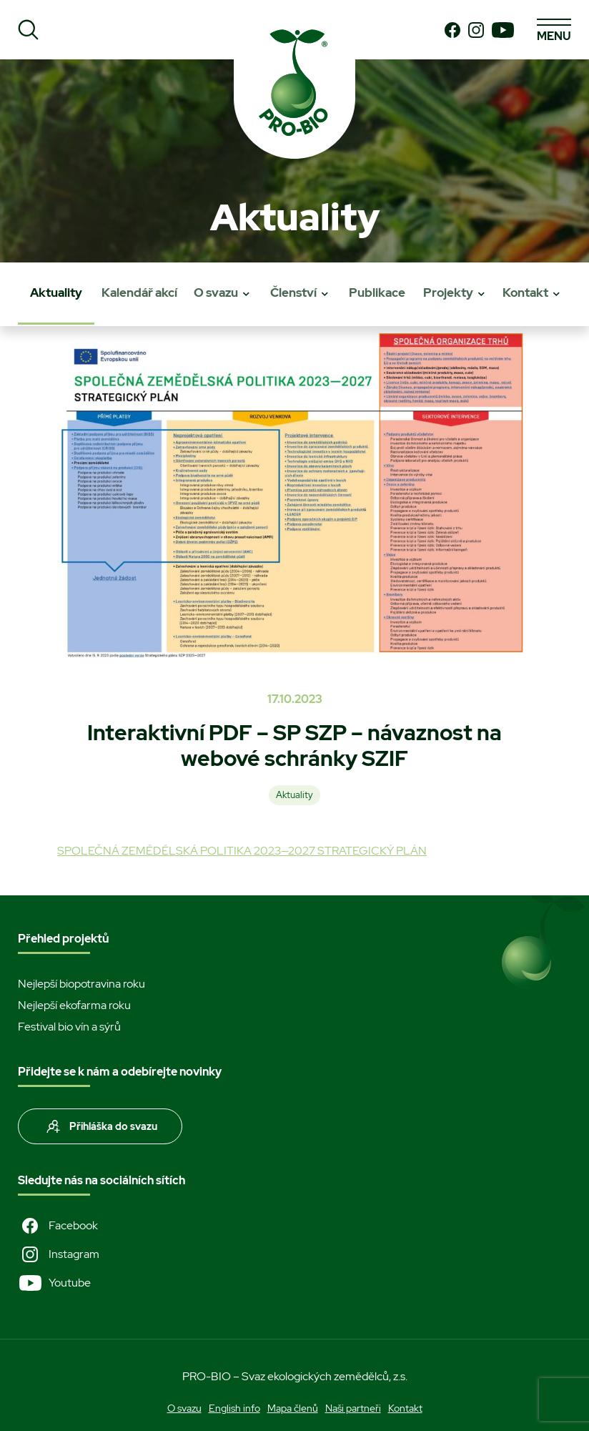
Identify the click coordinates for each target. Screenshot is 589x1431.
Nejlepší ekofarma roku (74, 1005)
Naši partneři (353, 1408)
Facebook (58, 1226)
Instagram (58, 1254)
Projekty (448, 292)
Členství (293, 292)
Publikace (377, 292)
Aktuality (56, 292)
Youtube (54, 1283)
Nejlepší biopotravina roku (81, 983)
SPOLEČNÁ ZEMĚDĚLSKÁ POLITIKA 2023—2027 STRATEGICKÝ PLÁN (242, 850)
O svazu (216, 292)
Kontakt (525, 292)
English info (234, 1408)
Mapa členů (292, 1408)
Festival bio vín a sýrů (69, 1026)
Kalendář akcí (139, 292)
